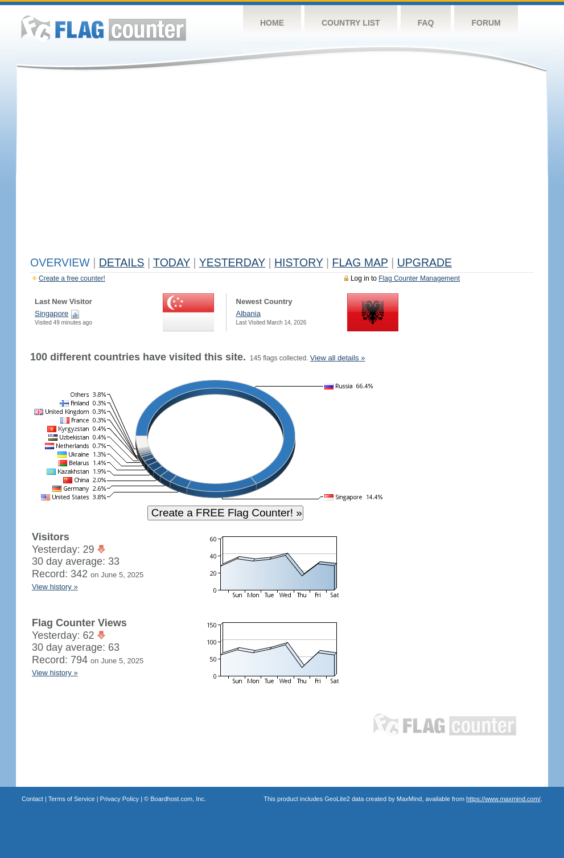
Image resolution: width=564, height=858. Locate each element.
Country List (351, 22)
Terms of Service (71, 798)
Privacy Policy (119, 798)
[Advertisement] (282, 166)
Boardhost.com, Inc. (178, 798)
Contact (32, 798)
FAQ (426, 22)
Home (272, 22)
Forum (485, 22)
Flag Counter (103, 28)
